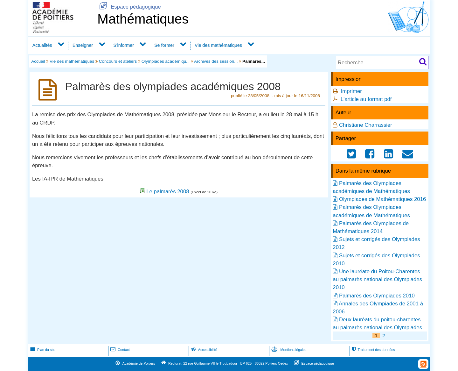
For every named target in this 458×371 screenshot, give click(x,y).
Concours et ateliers (118, 61)
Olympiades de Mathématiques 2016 (382, 199)
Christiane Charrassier (365, 125)
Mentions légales (288, 350)
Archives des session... (216, 61)
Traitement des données (372, 350)
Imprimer (351, 91)
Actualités (42, 45)
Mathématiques (143, 18)
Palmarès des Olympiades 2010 (377, 296)
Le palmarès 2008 (167, 192)
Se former (164, 45)
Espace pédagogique (129, 7)
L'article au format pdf (366, 99)
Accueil (38, 61)
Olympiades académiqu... (166, 61)
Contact (119, 350)
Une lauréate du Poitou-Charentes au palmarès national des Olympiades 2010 (377, 279)
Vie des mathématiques (218, 45)
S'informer (123, 45)
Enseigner (83, 45)
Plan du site (42, 350)
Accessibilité (203, 350)
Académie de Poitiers (138, 363)
